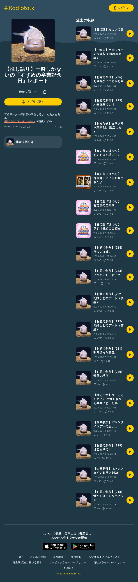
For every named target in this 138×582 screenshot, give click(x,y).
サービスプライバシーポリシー (67, 562)
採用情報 (76, 557)
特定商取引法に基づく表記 (105, 557)
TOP (20, 557)
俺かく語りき (28, 91)
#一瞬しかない (26, 121)
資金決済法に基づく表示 (27, 562)
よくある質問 (38, 557)
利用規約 (69, 567)
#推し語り (10, 121)
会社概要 (58, 557)
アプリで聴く (32, 102)
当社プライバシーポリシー (109, 562)
